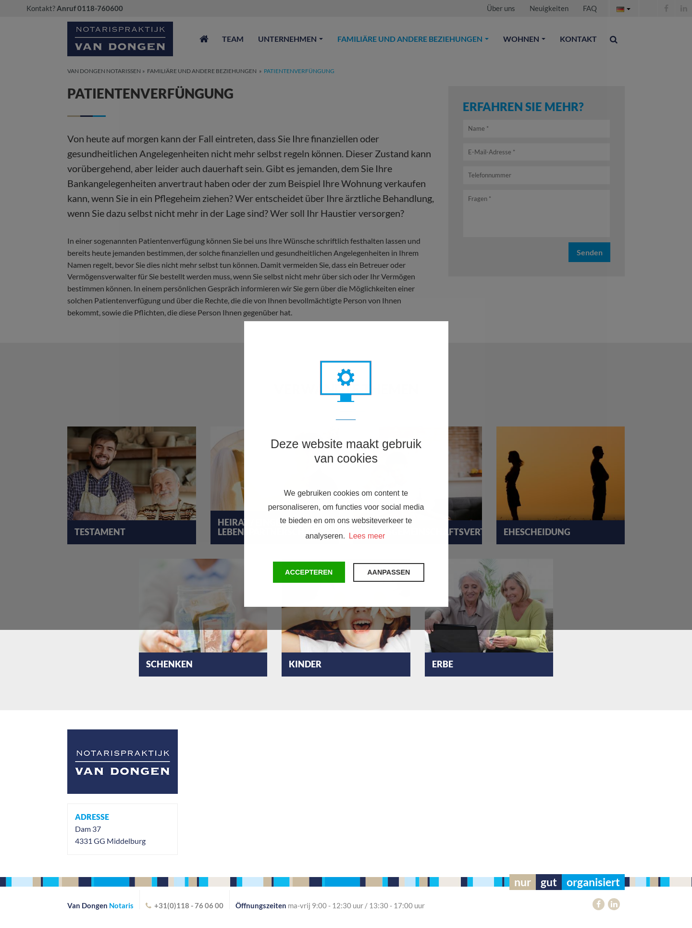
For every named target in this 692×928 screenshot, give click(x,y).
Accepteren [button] (309, 572)
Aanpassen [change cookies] (388, 572)
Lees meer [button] (367, 536)
